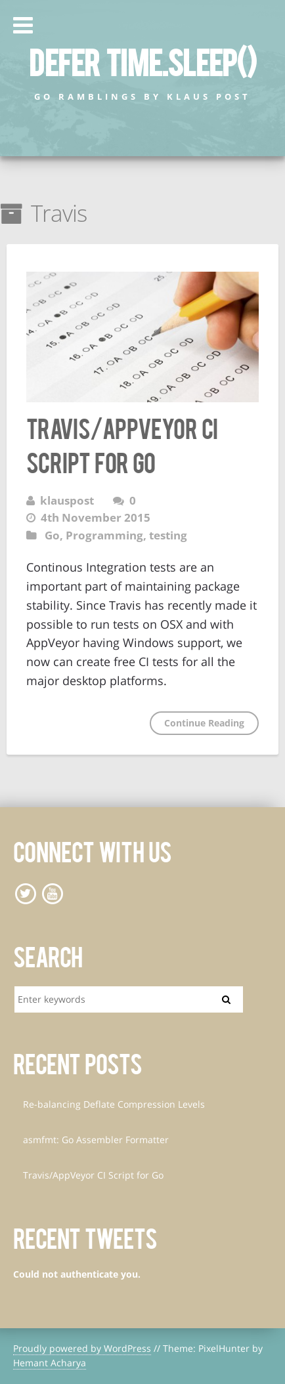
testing (168, 535)
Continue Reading (204, 723)
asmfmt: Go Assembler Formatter (96, 1139)
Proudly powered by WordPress (82, 1348)
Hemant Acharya (49, 1362)
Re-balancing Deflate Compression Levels (114, 1104)
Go (52, 535)
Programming (104, 535)
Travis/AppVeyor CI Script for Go (93, 1175)
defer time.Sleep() (142, 61)
